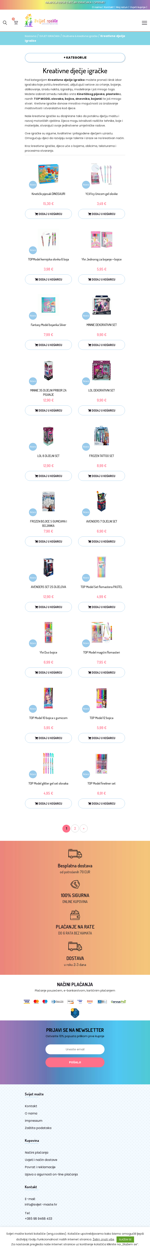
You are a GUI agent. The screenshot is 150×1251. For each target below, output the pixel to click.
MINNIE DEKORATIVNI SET (102, 325)
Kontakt (109, 7)
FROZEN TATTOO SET (101, 456)
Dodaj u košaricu (48, 214)
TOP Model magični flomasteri (101, 652)
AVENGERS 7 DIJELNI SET (101, 521)
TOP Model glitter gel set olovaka (48, 783)
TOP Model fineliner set (102, 783)
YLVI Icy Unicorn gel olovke (101, 194)
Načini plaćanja (36, 1152)
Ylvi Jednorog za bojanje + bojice (101, 259)
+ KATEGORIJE (75, 57)
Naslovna (30, 36)
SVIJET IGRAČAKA (49, 36)
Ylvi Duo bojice (48, 652)
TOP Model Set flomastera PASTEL (101, 587)
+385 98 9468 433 (38, 1218)
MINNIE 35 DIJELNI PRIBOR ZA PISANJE (48, 392)
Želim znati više (103, 1239)
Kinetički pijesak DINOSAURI (48, 194)
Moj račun (122, 7)
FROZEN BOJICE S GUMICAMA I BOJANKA (48, 523)
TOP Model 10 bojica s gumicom (48, 718)
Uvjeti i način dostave (41, 1160)
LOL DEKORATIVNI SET (101, 390)
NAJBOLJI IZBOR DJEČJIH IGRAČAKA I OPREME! (75, 2)
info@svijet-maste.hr (41, 1204)
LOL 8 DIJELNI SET (48, 456)
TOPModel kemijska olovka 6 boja (48, 259)
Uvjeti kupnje (138, 7)
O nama (97, 7)
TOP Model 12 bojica (101, 718)
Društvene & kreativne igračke (80, 36)
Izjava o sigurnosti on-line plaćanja (51, 1174)
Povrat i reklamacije (40, 1167)
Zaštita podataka (38, 1128)
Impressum (33, 1120)
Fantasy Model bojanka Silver (48, 325)
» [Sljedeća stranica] (83, 828)
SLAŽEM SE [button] (125, 1239)
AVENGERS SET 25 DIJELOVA (48, 587)
